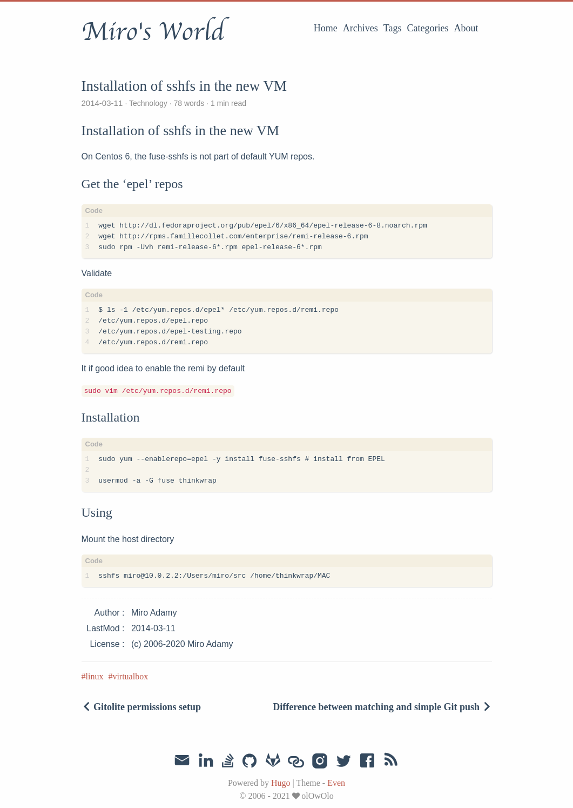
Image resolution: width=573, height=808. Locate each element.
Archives (360, 28)
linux (95, 676)
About (466, 28)
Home (326, 28)
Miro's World (153, 32)
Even (336, 782)
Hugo (281, 782)
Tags (392, 28)
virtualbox (130, 676)
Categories (428, 28)
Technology (148, 103)
